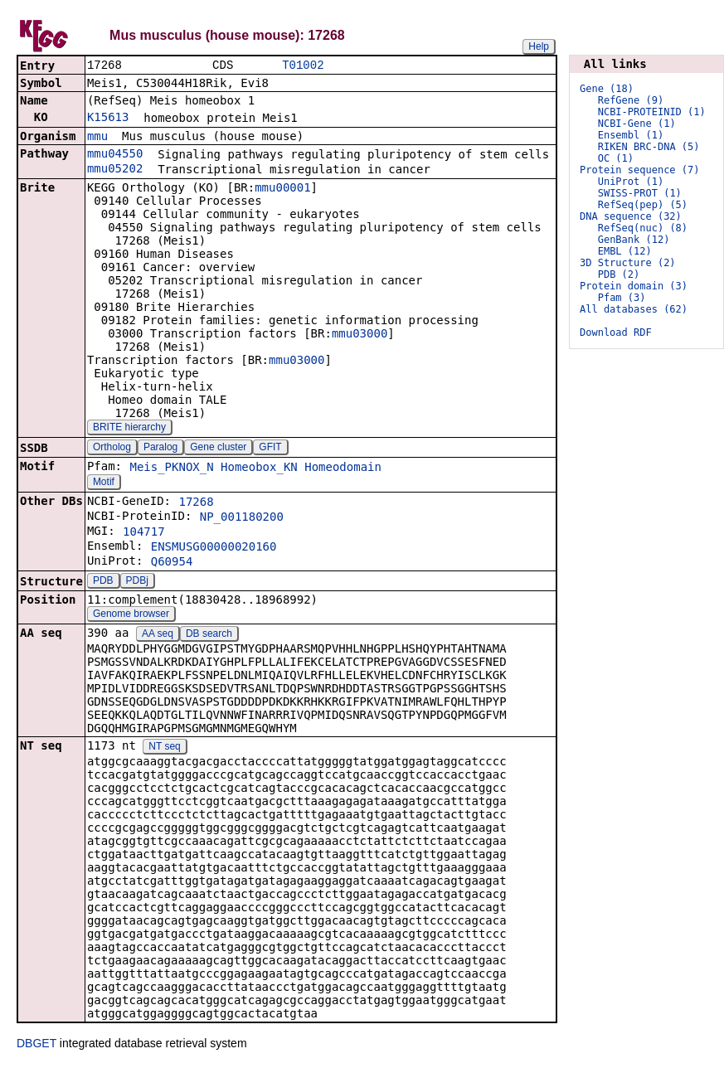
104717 (144, 533)
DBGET (36, 1044)
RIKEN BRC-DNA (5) (649, 147)
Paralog (160, 448)
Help (538, 46)
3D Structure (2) (628, 263)
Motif (103, 483)
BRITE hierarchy (129, 428)
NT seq (164, 748)
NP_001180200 (242, 518)
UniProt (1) (630, 181)
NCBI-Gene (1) (637, 123)
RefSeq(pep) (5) (643, 205)
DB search (209, 635)
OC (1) (616, 158)
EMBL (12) (625, 251)
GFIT (270, 448)
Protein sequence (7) (640, 170)
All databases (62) (634, 309)
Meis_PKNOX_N (171, 468)
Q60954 (172, 563)
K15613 (108, 118)
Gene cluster (218, 448)
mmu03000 (359, 335)
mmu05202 (115, 170)
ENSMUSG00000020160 (214, 548)
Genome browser (131, 615)
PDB (103, 582)
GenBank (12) (634, 239)
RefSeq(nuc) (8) (643, 228)
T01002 (302, 66)
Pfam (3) (622, 297)
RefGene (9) (630, 100)
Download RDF (616, 332)
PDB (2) (619, 274)
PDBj (137, 582)
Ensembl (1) (630, 135)
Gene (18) (607, 89)
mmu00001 (282, 189)
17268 (195, 503)
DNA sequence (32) (631, 216)
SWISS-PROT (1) (640, 193)
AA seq (157, 635)
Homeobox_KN (259, 468)
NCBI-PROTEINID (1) (652, 112)
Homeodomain (342, 468)
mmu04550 (115, 155)
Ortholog (112, 448)
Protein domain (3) (634, 286)
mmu (97, 137)
